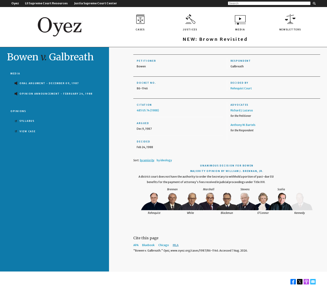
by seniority (147, 160)
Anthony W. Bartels (242, 125)
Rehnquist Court (241, 88)
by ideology (164, 160)
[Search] (269, 3)
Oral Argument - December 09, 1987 (49, 83)
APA (136, 245)
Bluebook (148, 245)
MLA (175, 245)
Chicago (163, 245)
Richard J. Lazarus (241, 110)
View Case (27, 131)
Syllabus (27, 121)
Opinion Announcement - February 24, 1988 (56, 93)
